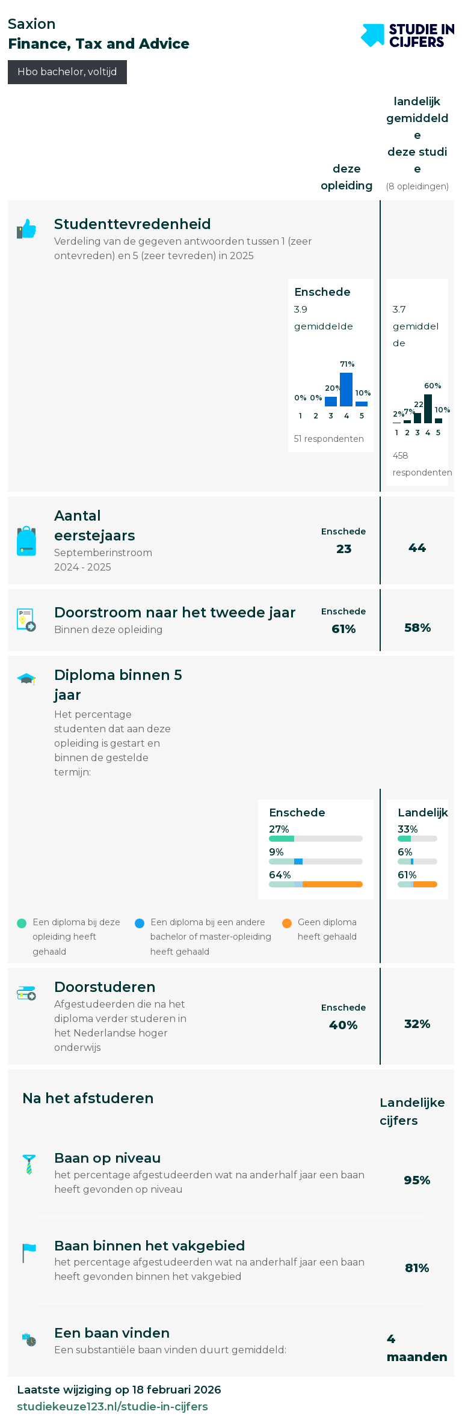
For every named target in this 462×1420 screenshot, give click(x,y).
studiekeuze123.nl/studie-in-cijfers (112, 1406)
